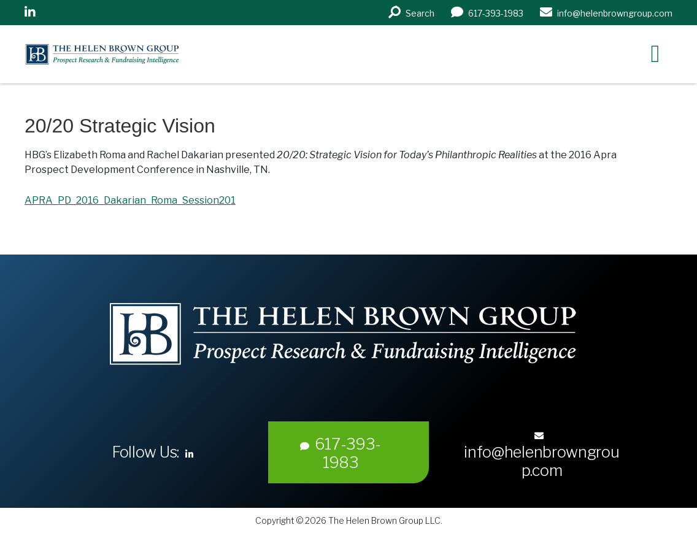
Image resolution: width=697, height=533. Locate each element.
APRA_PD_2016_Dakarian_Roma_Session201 (130, 200)
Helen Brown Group (138, 54)
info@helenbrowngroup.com (541, 455)
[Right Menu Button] (655, 53)
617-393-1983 (340, 453)
